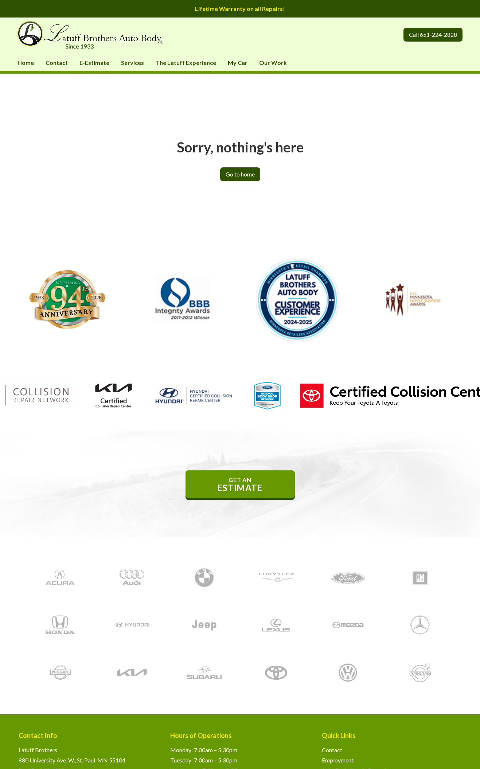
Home (25, 62)
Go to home (240, 174)
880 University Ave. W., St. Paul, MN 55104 (72, 760)
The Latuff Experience (186, 62)
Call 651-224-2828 (433, 34)
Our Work (273, 62)
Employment (338, 760)
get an (240, 484)
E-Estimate (94, 62)
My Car (237, 62)
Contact (57, 62)
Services (132, 62)
